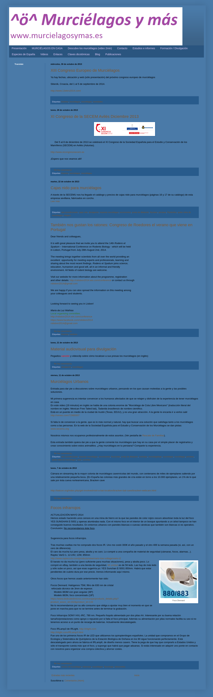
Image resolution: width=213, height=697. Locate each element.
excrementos (125, 212)
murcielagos (75, 102)
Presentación (19, 48)
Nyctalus (153, 212)
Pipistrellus (172, 212)
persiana (162, 212)
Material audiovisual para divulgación (83, 349)
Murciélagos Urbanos (69, 381)
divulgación (94, 212)
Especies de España (23, 54)
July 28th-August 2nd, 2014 (91, 250)
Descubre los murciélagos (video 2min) (90, 48)
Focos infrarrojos (65, 507)
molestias (143, 457)
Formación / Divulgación (174, 48)
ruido (79, 460)
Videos (44, 54)
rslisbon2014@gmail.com (64, 283)
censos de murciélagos (71, 667)
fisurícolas (115, 457)
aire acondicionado (69, 212)
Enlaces (57, 54)
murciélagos (86, 102)
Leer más (55, 201)
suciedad (86, 460)
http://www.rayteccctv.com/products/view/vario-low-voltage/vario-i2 (86, 558)
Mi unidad (113, 565)
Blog (97, 54)
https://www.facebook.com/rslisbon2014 (72, 320)
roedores (73, 334)
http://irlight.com (87, 628)
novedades (97, 102)
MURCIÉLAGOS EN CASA (47, 48)
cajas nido (83, 212)
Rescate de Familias (153, 435)
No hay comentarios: (63, 170)
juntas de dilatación (140, 212)
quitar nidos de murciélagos (64, 460)
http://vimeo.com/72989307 (65, 415)
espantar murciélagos (109, 212)
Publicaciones (113, 54)
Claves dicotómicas (79, 54)
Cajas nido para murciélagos (76, 188)
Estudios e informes (144, 48)
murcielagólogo (155, 457)
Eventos (64, 102)
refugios (67, 215)
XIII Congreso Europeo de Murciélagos (85, 70)
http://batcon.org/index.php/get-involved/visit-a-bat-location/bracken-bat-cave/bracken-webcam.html (103, 490)
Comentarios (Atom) (74, 680)
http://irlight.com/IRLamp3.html (67, 632)
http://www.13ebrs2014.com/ (66, 90)
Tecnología (109, 667)
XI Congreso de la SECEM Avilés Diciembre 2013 (95, 116)
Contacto (122, 48)
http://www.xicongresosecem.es (67, 152)
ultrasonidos (120, 667)
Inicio (136, 675)
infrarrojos (86, 667)
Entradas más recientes (63, 675)
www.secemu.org (60, 428)
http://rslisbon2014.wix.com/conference (90, 280)
